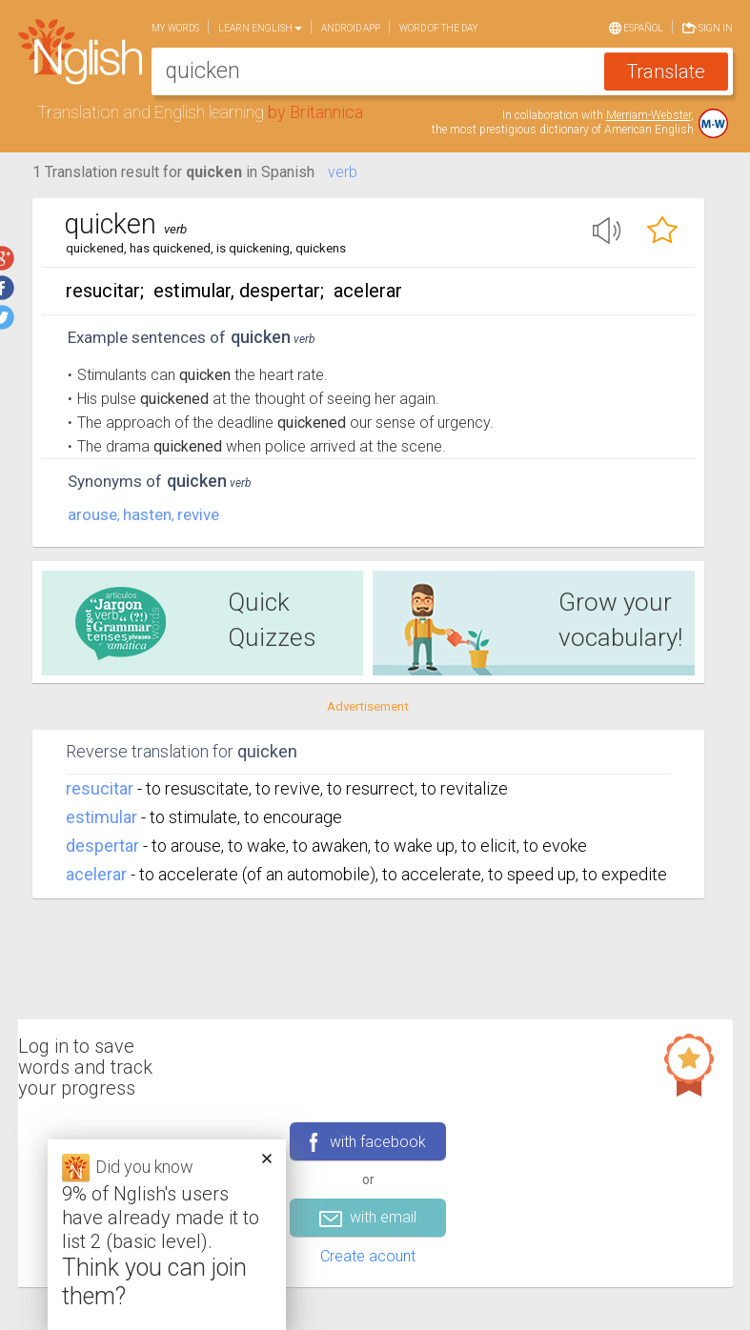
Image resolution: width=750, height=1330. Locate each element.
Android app (350, 28)
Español (636, 26)
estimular (101, 817)
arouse (92, 514)
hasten (147, 514)
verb (342, 172)
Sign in (707, 26)
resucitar (99, 788)
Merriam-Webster (648, 115)
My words (175, 28)
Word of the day (438, 28)
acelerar (96, 874)
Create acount (368, 1256)
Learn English (260, 28)
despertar (102, 846)
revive (198, 514)
